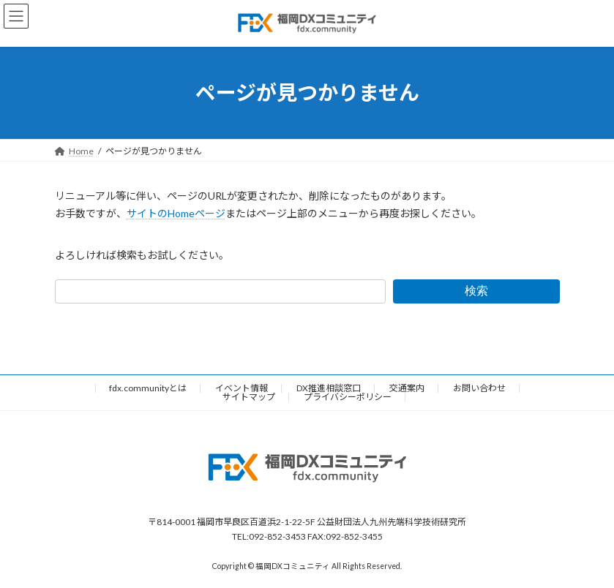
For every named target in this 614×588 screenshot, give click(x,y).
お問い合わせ (479, 387)
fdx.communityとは (148, 387)
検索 (476, 290)
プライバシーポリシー (348, 396)
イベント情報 (241, 387)
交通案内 (406, 387)
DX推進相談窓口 (328, 387)
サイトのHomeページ (176, 213)
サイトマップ (248, 396)
